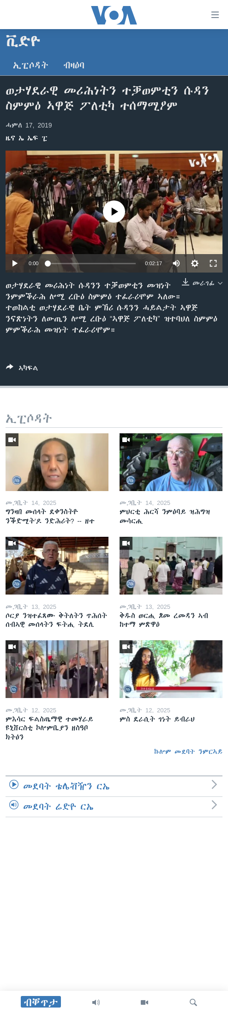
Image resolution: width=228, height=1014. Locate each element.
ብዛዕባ (73, 65)
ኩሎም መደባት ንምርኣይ (188, 751)
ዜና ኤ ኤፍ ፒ (27, 138)
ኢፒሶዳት (30, 65)
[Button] (22, 369)
